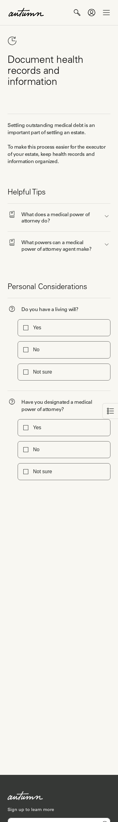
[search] (77, 12)
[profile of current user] (91, 12)
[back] (110, 411)
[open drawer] (106, 13)
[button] (59, 216)
